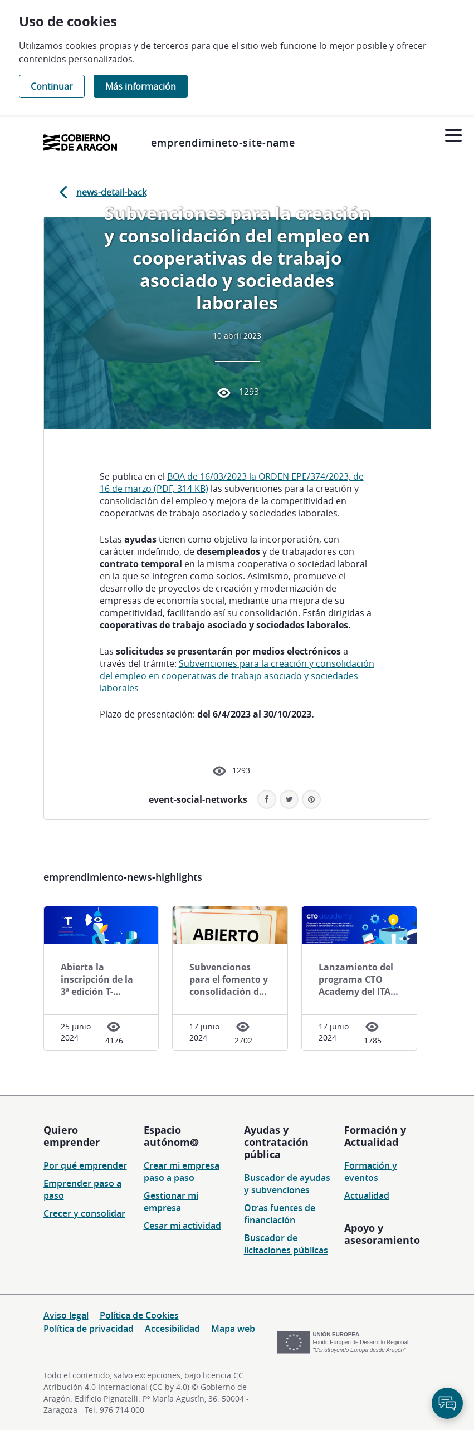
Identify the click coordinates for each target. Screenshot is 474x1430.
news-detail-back (100, 192)
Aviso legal (66, 1315)
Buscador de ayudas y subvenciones (287, 1184)
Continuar (52, 86)
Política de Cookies (139, 1315)
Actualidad (366, 1195)
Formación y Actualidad (375, 1136)
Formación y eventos (370, 1171)
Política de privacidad (88, 1328)
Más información (140, 86)
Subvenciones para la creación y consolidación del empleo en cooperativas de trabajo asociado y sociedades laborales (237, 675)
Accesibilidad (172, 1328)
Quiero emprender (71, 1136)
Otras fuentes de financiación (279, 1214)
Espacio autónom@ (171, 1136)
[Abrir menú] (453, 136)
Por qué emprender (85, 1165)
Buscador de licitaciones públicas (286, 1244)
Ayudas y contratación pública (276, 1142)
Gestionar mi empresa (171, 1201)
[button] (311, 799)
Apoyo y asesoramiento (382, 1234)
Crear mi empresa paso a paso (181, 1171)
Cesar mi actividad (182, 1225)
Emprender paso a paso (82, 1189)
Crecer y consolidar (84, 1213)
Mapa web (233, 1328)
